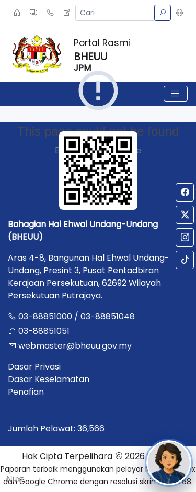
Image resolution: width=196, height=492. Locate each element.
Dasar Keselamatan (48, 379)
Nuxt (15, 479)
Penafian (26, 392)
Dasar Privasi (34, 367)
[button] (179, 13)
